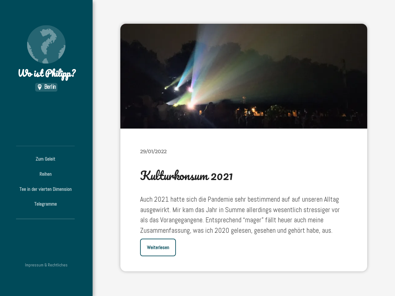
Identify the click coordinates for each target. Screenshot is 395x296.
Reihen (46, 174)
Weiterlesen (158, 247)
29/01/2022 (153, 151)
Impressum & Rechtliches (46, 265)
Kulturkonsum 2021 (186, 175)
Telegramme (45, 204)
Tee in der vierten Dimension (45, 189)
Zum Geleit (45, 159)
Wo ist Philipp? (46, 52)
